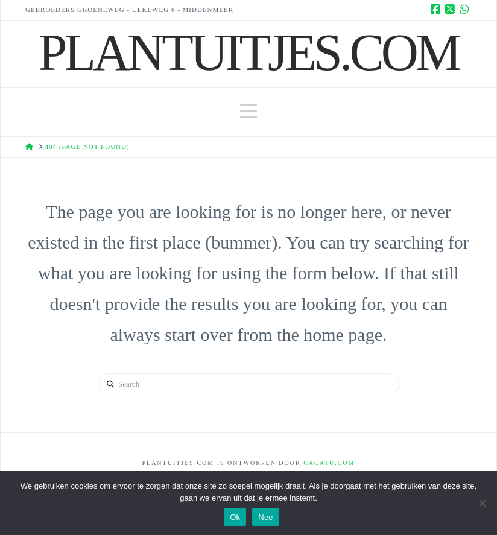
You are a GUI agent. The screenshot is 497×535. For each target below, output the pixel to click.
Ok (235, 517)
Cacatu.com (329, 463)
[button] (248, 111)
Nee (265, 517)
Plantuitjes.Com (249, 52)
